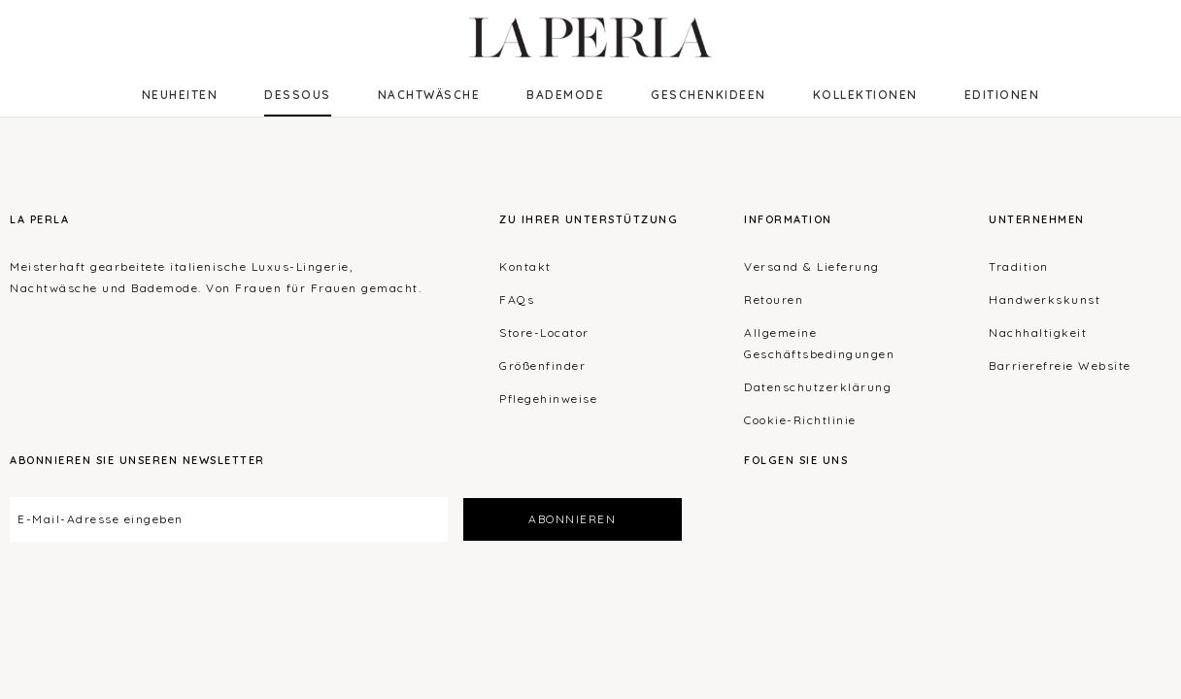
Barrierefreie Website (1060, 365)
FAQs (516, 299)
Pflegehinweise (548, 398)
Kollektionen (865, 94)
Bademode (565, 94)
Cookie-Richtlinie (800, 420)
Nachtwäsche (429, 94)
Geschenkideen (708, 94)
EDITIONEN (1002, 94)
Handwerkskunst (1044, 299)
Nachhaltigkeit (1038, 332)
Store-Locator (544, 332)
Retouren (773, 299)
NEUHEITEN (180, 94)
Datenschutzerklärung (818, 387)
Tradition (1019, 266)
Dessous (297, 94)
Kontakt (525, 266)
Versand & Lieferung (812, 266)
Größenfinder (542, 365)
